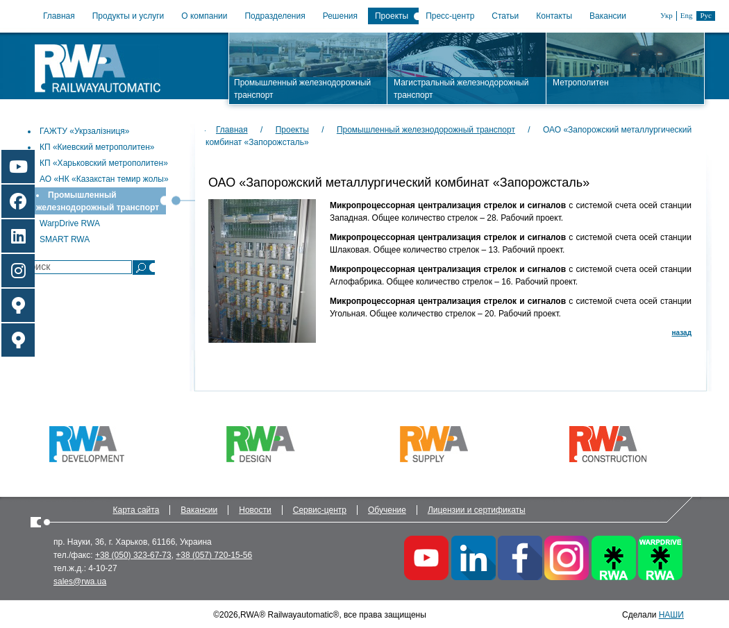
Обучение (387, 510)
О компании (204, 16)
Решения (340, 16)
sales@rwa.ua (79, 581)
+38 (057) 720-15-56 (214, 555)
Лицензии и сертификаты (477, 510)
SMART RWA (65, 239)
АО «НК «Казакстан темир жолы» (104, 179)
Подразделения (274, 16)
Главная (59, 16)
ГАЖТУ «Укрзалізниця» (84, 131)
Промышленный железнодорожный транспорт (426, 130)
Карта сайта (136, 510)
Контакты (554, 16)
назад (682, 333)
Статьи (505, 16)
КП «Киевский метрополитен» (97, 147)
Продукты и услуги (128, 16)
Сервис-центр (319, 510)
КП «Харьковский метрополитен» (104, 163)
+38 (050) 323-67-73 (133, 555)
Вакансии (607, 16)
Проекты (391, 16)
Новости (255, 510)
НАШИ (671, 615)
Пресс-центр (450, 16)
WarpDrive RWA (70, 223)
